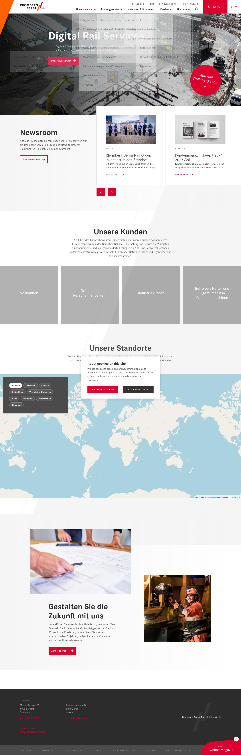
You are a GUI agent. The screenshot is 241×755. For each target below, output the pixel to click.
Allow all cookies (102, 389)
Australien (28, 417)
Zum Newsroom (31, 159)
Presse (98, 750)
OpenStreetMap (216, 516)
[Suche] (197, 9)
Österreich (31, 404)
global (213, 6)
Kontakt (151, 750)
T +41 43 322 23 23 (76, 717)
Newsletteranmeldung (124, 750)
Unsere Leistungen (61, 60)
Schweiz (45, 404)
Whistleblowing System (178, 750)
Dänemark (16, 424)
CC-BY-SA (236, 516)
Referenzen (138, 4)
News (151, 4)
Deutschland (18, 411)
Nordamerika (44, 417)
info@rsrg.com (27, 728)
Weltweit (16, 404)
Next (112, 192)
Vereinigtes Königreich (40, 411)
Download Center (168, 4)
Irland (14, 417)
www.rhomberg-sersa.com (33, 731)
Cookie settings (138, 389)
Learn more (92, 380)
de (232, 6)
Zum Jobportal (59, 670)
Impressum (25, 750)
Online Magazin (191, 4)
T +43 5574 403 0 (29, 717)
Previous (101, 192)
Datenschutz (48, 750)
